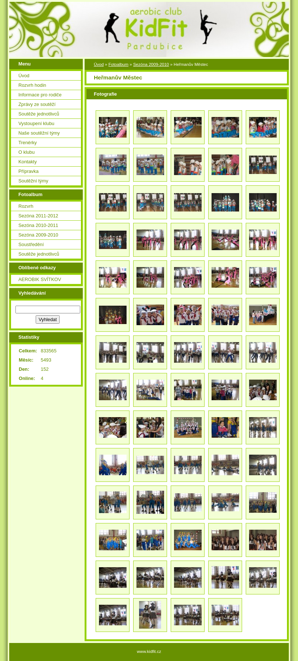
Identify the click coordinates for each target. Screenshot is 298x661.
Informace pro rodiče (39, 94)
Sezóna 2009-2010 (38, 235)
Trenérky (27, 142)
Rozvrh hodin (32, 85)
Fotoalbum (118, 64)
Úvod (23, 75)
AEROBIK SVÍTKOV (39, 279)
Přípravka (28, 171)
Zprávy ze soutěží (37, 104)
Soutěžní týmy (33, 181)
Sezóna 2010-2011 (38, 225)
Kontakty (27, 161)
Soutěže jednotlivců (38, 114)
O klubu (26, 152)
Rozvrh (25, 206)
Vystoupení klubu (36, 123)
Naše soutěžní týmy (39, 133)
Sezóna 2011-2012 (38, 215)
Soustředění (31, 244)
